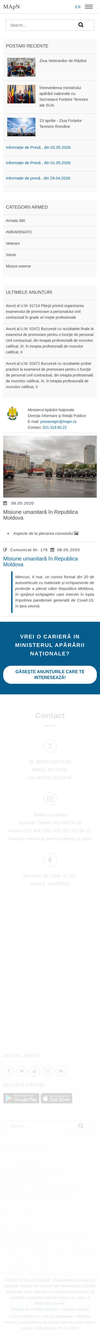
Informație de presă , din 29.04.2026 (38, 178)
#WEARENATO (19, 232)
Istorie (11, 255)
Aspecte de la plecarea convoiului (45, 533)
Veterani (12, 243)
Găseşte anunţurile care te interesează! (50, 674)
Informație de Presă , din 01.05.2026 (38, 162)
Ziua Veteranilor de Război (63, 60)
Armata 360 (15, 220)
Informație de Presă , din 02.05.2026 (38, 147)
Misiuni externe (18, 266)
